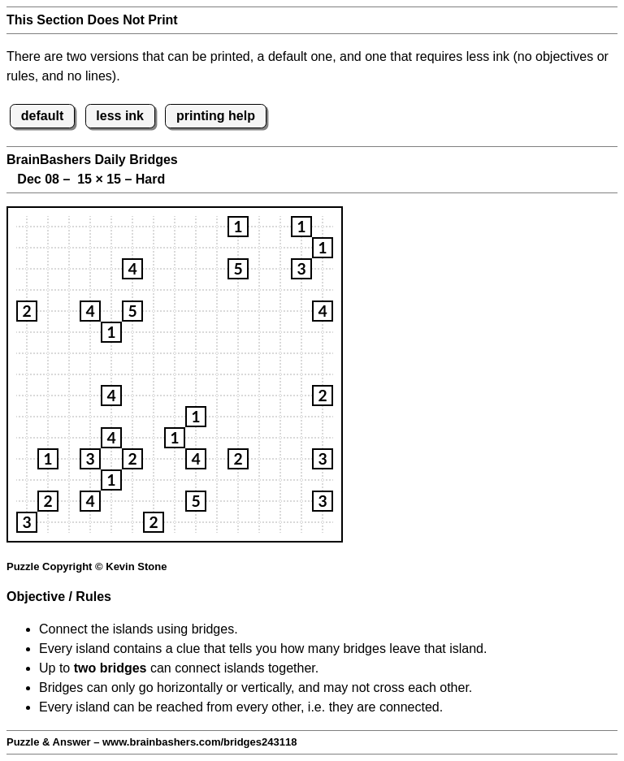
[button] (238, 226)
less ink (120, 116)
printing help (215, 116)
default (42, 116)
